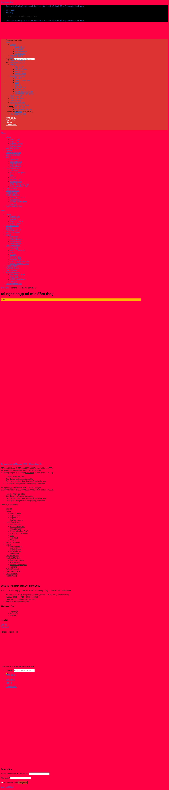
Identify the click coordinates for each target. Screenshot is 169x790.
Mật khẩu (5, 778)
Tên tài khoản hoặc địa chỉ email (14, 773)
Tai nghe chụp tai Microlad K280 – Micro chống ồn (21, 464)
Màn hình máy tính (13, 542)
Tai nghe (13, 567)
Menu (8, 42)
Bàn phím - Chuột (17, 560)
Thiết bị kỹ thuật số (13, 571)
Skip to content (7, 2)
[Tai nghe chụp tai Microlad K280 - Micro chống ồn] (11, 460)
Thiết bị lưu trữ (11, 573)
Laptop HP (14, 518)
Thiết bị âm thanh (12, 569)
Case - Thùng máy (17, 527)
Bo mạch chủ (15, 524)
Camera (9, 509)
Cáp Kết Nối (15, 562)
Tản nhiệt (14, 538)
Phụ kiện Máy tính (13, 558)
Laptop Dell (15, 515)
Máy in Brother (16, 547)
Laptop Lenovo (16, 520)
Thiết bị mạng (11, 576)
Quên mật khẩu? (7, 787)
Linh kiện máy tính (13, 522)
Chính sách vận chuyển (15, 6)
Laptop (8, 511)
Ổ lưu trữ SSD (16, 529)
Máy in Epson (15, 551)
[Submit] (7, 62)
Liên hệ (13, 615)
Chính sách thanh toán (33, 6)
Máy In (8, 544)
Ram (12, 536)
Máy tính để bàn (12, 556)
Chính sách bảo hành (51, 6)
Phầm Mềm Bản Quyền (19, 531)
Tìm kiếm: (9, 59)
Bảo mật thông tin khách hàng (72, 6)
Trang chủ (5, 288)
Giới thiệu (14, 613)
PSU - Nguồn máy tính (19, 533)
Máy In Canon (15, 549)
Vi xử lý (13, 540)
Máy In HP (14, 553)
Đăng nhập (23, 783)
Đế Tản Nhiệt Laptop (18, 565)
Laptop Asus (15, 513)
